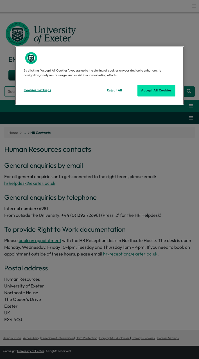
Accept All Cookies (156, 90)
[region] (99, 75)
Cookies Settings (37, 90)
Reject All (114, 90)
